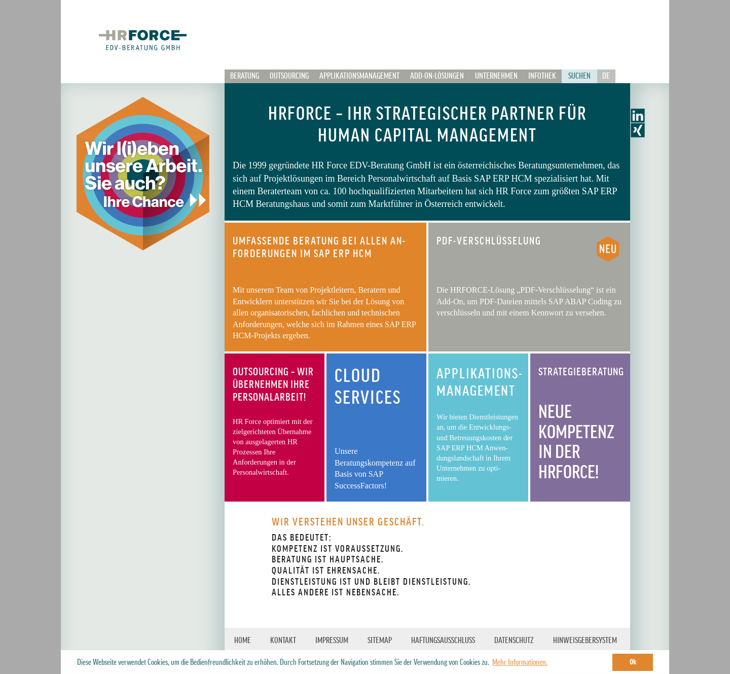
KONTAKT (283, 640)
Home (242, 640)
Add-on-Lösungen (437, 76)
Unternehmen (496, 76)
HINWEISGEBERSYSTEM (585, 640)
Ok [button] (633, 662)
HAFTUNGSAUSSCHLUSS (443, 640)
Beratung (244, 76)
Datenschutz (514, 640)
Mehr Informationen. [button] (520, 662)
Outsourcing (289, 76)
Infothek (542, 76)
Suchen (579, 76)
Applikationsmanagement (359, 76)
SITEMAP (380, 640)
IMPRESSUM (331, 640)
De (606, 76)
